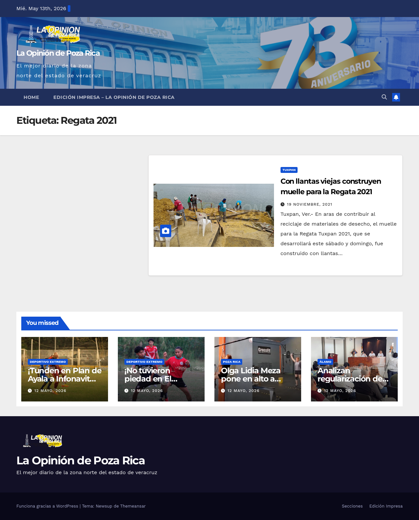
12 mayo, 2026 (50, 390)
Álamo (325, 361)
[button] (384, 97)
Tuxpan (289, 170)
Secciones (352, 506)
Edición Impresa (386, 506)
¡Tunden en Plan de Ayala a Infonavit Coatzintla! (64, 379)
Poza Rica (231, 361)
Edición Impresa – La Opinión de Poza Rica (114, 97)
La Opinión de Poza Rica (58, 53)
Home (31, 97)
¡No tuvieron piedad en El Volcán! (147, 379)
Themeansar (133, 506)
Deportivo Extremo (48, 361)
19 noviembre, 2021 (310, 204)
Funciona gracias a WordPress (48, 506)
